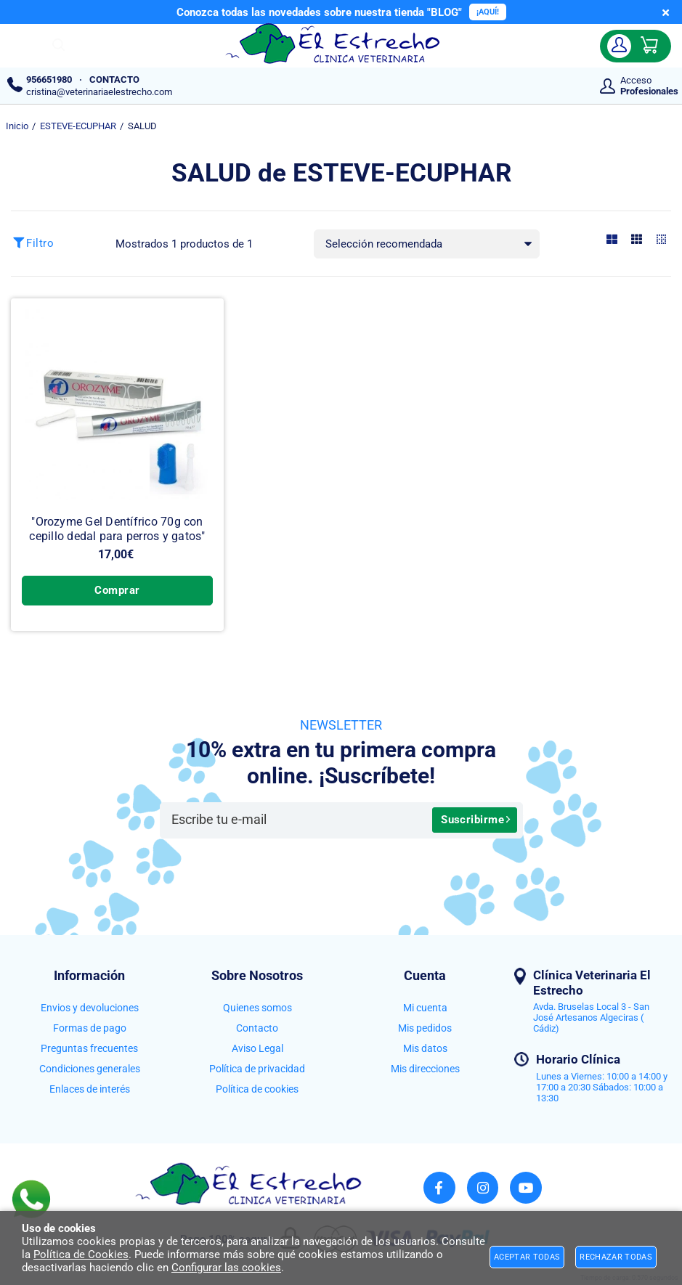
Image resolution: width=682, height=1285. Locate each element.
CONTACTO (114, 79)
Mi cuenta (425, 1007)
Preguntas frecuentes (89, 1048)
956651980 (49, 79)
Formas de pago (89, 1028)
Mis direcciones (425, 1068)
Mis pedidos (425, 1028)
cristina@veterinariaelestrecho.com (99, 91)
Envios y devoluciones (90, 1007)
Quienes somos (257, 1007)
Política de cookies (257, 1089)
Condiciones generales (89, 1068)
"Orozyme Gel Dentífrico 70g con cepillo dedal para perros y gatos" (117, 529)
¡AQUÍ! (487, 12)
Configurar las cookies (226, 1267)
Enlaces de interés (89, 1089)
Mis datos (425, 1048)
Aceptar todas (527, 1257)
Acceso (649, 86)
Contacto (257, 1028)
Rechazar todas (616, 1257)
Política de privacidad (257, 1068)
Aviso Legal (257, 1048)
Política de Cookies (81, 1254)
